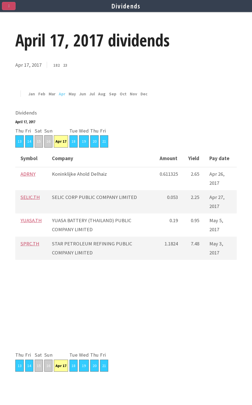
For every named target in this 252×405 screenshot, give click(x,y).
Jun (82, 94)
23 (65, 65)
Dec (143, 94)
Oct (123, 94)
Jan (31, 94)
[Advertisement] (126, 312)
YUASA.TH (31, 220)
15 (39, 141)
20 (94, 141)
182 (56, 65)
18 (73, 141)
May (72, 94)
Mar (52, 94)
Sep (112, 94)
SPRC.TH (29, 243)
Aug (102, 94)
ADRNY (28, 174)
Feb (41, 94)
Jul (92, 94)
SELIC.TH (30, 197)
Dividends (126, 6)
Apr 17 (60, 141)
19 (84, 141)
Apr (62, 94)
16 (48, 141)
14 (29, 141)
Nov (133, 94)
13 (20, 141)
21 (104, 141)
